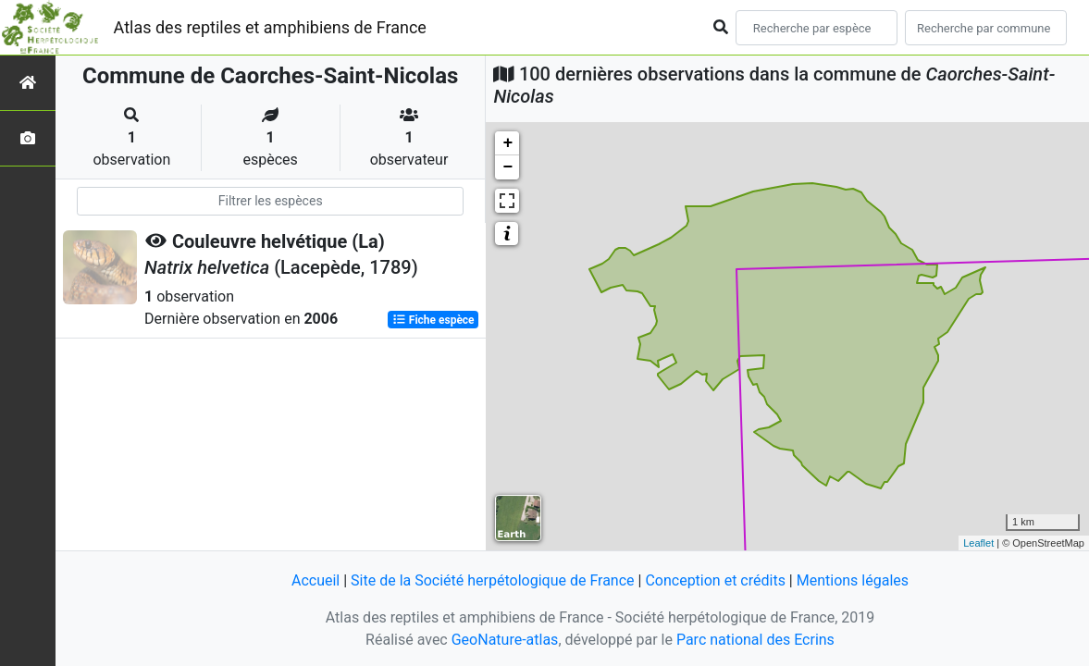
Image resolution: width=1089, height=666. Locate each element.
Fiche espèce (433, 320)
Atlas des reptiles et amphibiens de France (270, 27)
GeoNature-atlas (505, 639)
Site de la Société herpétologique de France (492, 580)
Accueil (315, 580)
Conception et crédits (715, 580)
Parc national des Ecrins (755, 639)
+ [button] (508, 143)
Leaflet (978, 543)
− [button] (508, 167)
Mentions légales (853, 580)
